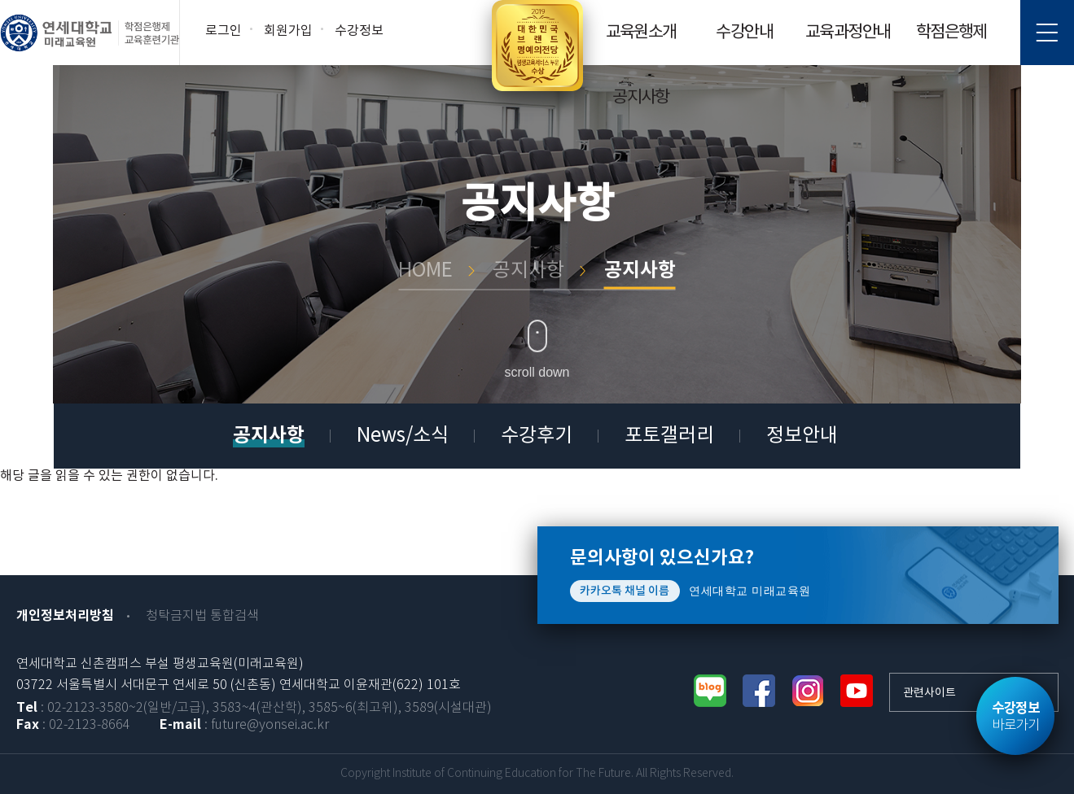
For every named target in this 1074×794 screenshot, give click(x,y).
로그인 (223, 31)
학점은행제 (951, 32)
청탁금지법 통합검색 (202, 616)
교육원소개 (641, 32)
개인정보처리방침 (65, 616)
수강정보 (359, 31)
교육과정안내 (847, 32)
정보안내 (802, 436)
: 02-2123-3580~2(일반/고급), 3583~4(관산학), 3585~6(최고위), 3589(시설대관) (254, 708)
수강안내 (744, 32)
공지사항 (640, 97)
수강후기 (536, 436)
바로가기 (1015, 717)
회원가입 (288, 31)
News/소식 (403, 436)
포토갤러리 (669, 436)
